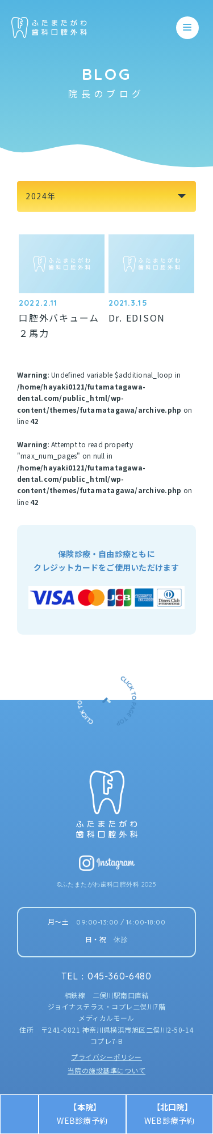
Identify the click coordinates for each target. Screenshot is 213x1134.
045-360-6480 (119, 976)
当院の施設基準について (106, 1070)
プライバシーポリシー (106, 1057)
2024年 (41, 196)
